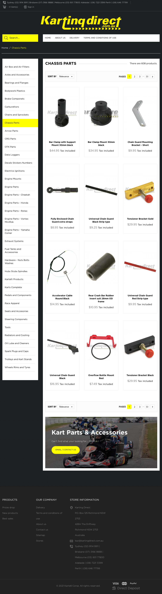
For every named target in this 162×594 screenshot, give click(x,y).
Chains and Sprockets (17, 115)
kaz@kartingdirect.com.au (89, 541)
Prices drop (8, 508)
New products (10, 513)
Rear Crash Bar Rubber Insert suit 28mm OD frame (101, 299)
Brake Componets (14, 99)
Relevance (66, 77)
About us (60, 38)
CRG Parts (10, 139)
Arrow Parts (11, 131)
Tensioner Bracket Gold (140, 219)
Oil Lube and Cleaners (17, 343)
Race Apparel (12, 303)
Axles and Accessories (17, 75)
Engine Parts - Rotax (16, 211)
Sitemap (40, 535)
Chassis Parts (12, 123)
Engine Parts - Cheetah (17, 195)
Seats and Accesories (16, 311)
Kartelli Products (14, 279)
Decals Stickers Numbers (18, 163)
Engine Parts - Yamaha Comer (17, 231)
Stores (39, 541)
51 (147, 76)
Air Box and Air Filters (17, 67)
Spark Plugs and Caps (16, 351)
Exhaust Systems (14, 241)
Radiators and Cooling (17, 335)
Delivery (74, 38)
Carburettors (12, 107)
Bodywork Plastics (15, 91)
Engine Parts (12, 187)
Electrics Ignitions (15, 171)
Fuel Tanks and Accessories (13, 250)
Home (48, 38)
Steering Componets (16, 319)
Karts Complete (13, 287)
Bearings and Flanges (16, 83)
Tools (7, 327)
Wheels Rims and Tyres (17, 367)
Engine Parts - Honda (16, 203)
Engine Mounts (13, 179)
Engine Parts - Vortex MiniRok (16, 220)
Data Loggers (12, 155)
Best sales (7, 519)
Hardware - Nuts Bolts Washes (17, 261)
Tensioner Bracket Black (140, 375)
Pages (122, 76)
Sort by (52, 76)
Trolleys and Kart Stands (18, 359)
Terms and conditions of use (100, 38)
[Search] (22, 38)
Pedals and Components (18, 295)
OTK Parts (10, 147)
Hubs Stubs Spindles (16, 271)
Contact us (42, 530)
